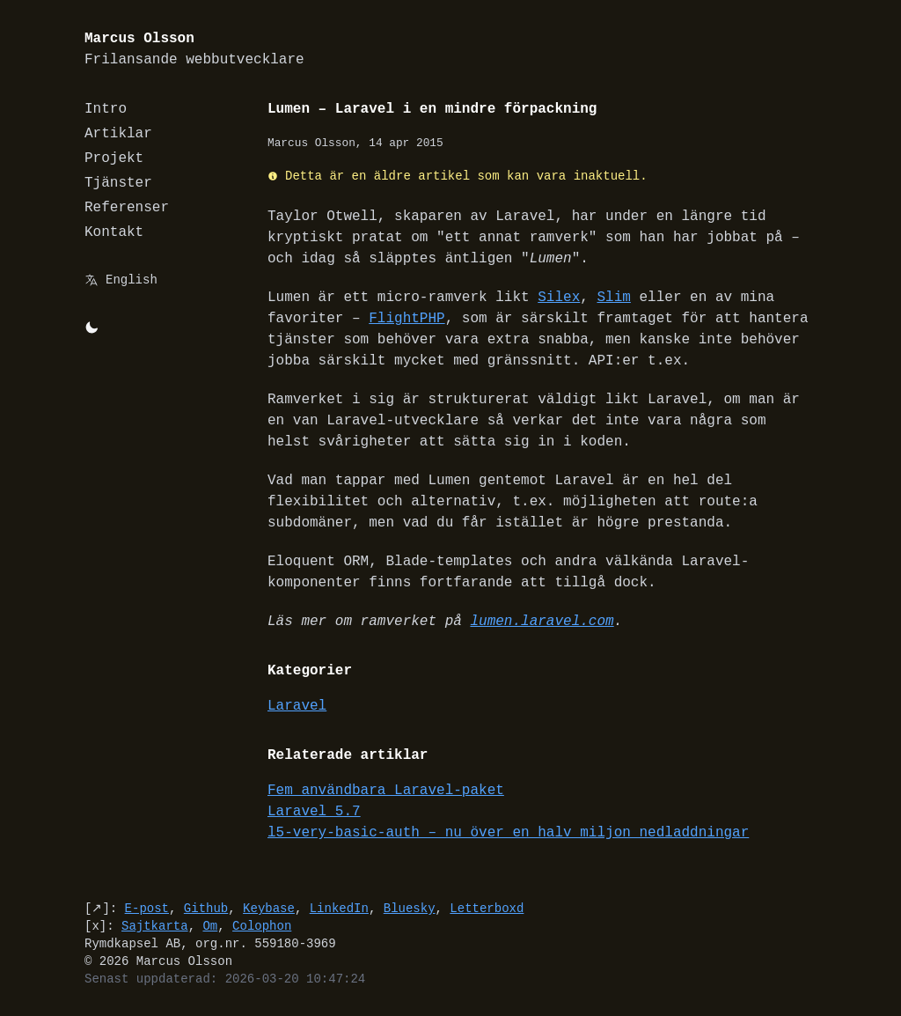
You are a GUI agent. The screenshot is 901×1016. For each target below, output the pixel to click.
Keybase (269, 908)
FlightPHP (406, 318)
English (131, 279)
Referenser (126, 207)
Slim (613, 297)
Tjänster (118, 183)
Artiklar (118, 134)
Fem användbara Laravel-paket (385, 790)
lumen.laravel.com (541, 621)
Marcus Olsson (194, 49)
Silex (559, 297)
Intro (105, 109)
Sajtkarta (154, 925)
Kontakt (113, 232)
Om (209, 925)
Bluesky (410, 908)
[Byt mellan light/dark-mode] (91, 327)
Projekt (113, 158)
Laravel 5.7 (314, 811)
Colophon (261, 925)
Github (206, 908)
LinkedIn (339, 908)
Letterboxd (487, 908)
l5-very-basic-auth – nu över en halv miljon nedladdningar (508, 833)
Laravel (296, 706)
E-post (147, 908)
